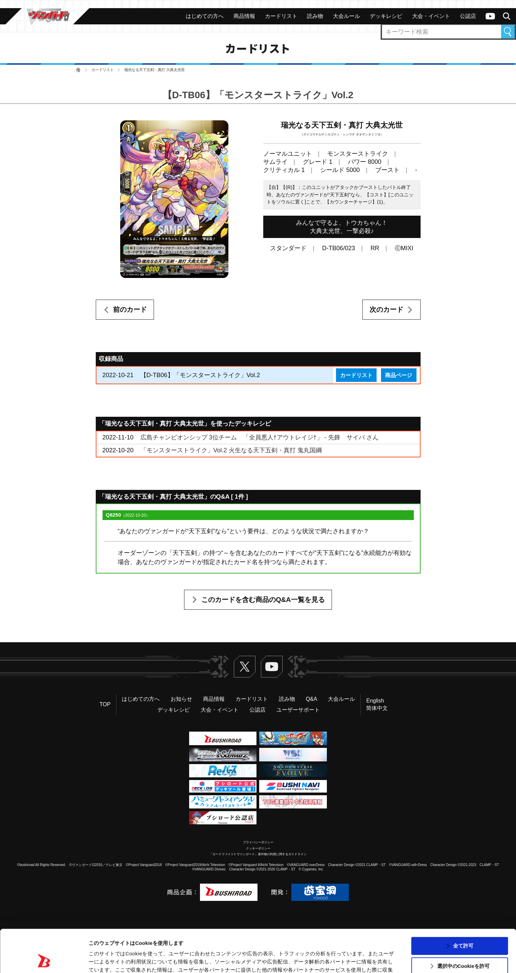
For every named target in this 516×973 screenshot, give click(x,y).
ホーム (78, 70)
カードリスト (102, 70)
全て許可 (463, 905)
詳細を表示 (326, 960)
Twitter (244, 666)
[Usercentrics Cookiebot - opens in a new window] (43, 960)
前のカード (130, 309)
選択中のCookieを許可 (463, 926)
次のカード (386, 309)
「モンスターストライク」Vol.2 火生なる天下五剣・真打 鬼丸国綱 (231, 450)
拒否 (463, 946)
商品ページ (398, 375)
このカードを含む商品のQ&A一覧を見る (262, 599)
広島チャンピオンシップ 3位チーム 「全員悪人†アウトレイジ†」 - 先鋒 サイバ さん (259, 437)
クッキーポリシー (258, 848)
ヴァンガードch (490, 16)
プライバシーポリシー (258, 842)
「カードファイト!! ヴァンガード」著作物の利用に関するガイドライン (258, 854)
